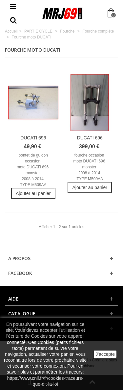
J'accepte (105, 354)
